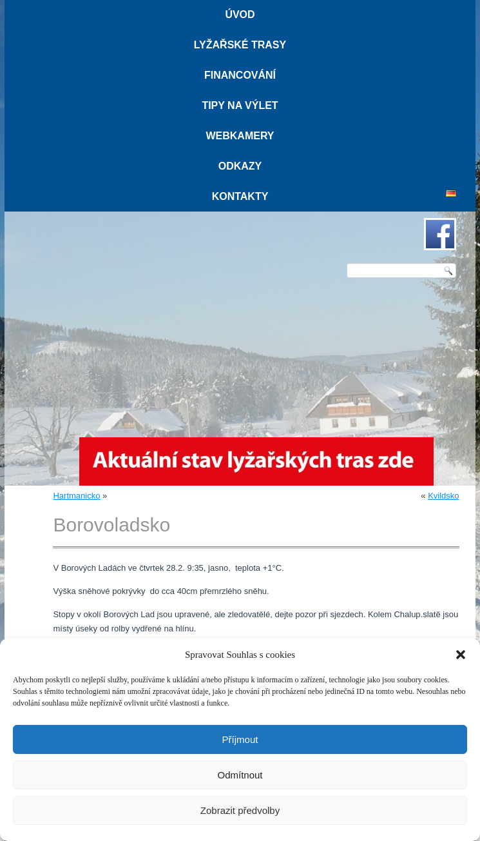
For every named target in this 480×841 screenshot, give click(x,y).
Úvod (239, 14)
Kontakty (240, 196)
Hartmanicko (76, 495)
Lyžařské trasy (240, 44)
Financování (240, 75)
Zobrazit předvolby (240, 810)
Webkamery (240, 135)
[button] (460, 654)
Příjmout (240, 739)
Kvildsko (443, 495)
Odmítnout (239, 774)
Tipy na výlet (240, 105)
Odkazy (240, 166)
